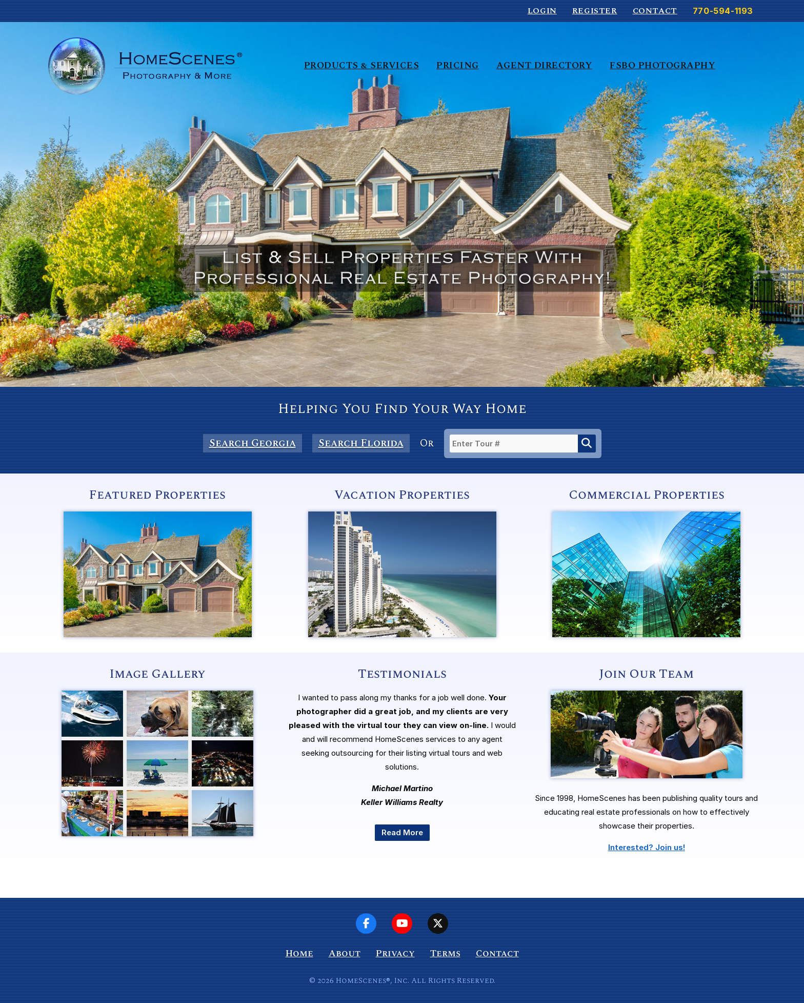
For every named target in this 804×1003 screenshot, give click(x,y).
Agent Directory (544, 65)
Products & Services (361, 65)
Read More (402, 832)
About (344, 953)
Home (299, 953)
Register (594, 11)
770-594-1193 (723, 11)
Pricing (457, 65)
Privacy (395, 953)
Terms (445, 953)
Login (542, 11)
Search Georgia (252, 443)
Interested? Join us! (646, 847)
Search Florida (361, 443)
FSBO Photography (662, 65)
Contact (655, 11)
